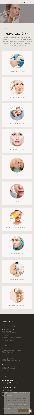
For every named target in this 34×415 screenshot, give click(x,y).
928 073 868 (6, 367)
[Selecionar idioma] (25, 2)
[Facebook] (5, 340)
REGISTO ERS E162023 (9, 387)
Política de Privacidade (18, 405)
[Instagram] (2, 340)
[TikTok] (13, 340)
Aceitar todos (23, 410)
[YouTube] (8, 340)
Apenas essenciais (11, 410)
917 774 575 (6, 351)
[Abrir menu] (30, 2)
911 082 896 (6, 359)
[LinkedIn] (11, 340)
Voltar (5, 28)
